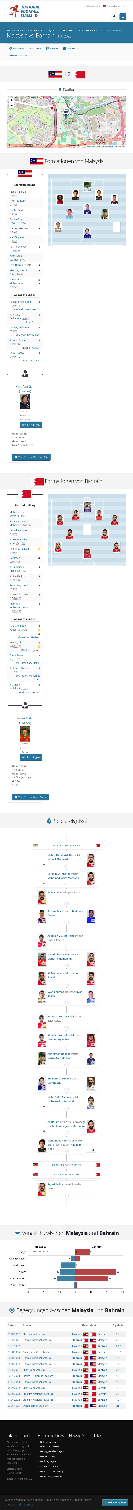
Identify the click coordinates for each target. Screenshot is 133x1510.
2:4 (117, 1369)
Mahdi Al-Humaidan (59, 958)
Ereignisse (70, 48)
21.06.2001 (14, 1369)
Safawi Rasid (55, 911)
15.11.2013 (14, 1382)
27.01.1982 (14, 1346)
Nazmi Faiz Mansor (59, 1058)
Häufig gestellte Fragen (52, 1451)
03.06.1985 (14, 1405)
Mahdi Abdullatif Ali (59, 855)
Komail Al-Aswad (57, 859)
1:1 (117, 1352)
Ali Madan (53, 892)
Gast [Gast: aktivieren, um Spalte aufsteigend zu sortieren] (93, 1325)
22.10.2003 (14, 1358)
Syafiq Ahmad (55, 991)
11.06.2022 (14, 1399)
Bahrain (52, 48)
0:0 (117, 1334)
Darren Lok (54, 1082)
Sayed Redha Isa (57, 1184)
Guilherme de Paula (59, 1078)
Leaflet (91, 146)
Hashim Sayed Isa (58, 1039)
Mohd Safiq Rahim (58, 1097)
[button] (66, 114)
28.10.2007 (14, 1334)
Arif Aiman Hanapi (58, 1053)
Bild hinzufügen (31, 425)
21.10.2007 (14, 1364)
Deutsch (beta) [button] (113, 6)
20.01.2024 (14, 1375)
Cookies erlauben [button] (115, 1502)
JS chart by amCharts (38, 1251)
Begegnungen (18, 55)
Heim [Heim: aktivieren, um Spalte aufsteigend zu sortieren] (85, 1325)
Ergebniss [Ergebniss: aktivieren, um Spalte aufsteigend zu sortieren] (118, 1325)
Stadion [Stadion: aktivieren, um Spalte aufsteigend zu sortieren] (27, 1325)
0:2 (117, 1346)
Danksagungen (48, 1461)
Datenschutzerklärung (51, 1471)
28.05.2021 (14, 1340)
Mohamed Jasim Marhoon (63, 878)
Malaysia (34, 48)
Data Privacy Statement (52, 1476)
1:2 (117, 1399)
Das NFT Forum (48, 1456)
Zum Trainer (31, 457)
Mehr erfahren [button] (27, 1504)
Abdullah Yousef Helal (60, 935)
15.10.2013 (14, 1387)
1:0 (117, 1375)
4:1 (117, 1364)
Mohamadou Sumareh (61, 1101)
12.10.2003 (14, 1393)
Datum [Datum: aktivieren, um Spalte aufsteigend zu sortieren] (12, 1325)
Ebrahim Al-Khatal (58, 873)
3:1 (117, 1358)
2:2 (117, 1393)
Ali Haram (53, 1122)
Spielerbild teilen (49, 1466)
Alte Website (92, 6)
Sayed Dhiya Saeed (58, 954)
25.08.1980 (14, 1352)
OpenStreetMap (106, 146)
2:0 (117, 1340)
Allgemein (16, 48)
